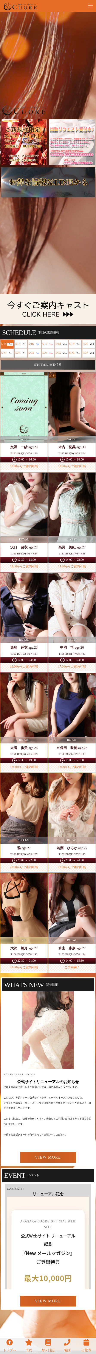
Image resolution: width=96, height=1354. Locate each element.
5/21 (7, 353)
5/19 (75, 344)
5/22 (21, 353)
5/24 (48, 353)
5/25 (62, 353)
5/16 (34, 344)
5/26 (75, 353)
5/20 (89, 344)
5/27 (89, 353)
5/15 (21, 344)
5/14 (7, 344)
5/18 (62, 344)
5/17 (48, 344)
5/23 (34, 353)
